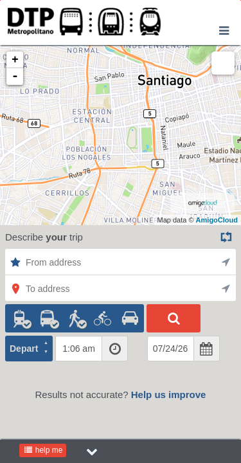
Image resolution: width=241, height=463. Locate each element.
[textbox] (78, 348)
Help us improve (168, 394)
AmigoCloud (217, 220)
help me (42, 450)
